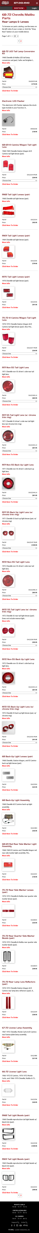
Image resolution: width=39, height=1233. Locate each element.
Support (15, 1222)
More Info (6, 63)
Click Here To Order (10, 91)
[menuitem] (34, 8)
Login (34, 8)
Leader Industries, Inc (22, 1230)
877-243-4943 (21, 3)
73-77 (20, 1207)
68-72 (25, 1212)
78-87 (14, 1218)
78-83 (14, 1212)
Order (24, 1222)
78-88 (14, 1207)
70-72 (25, 1207)
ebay (25, 1225)
